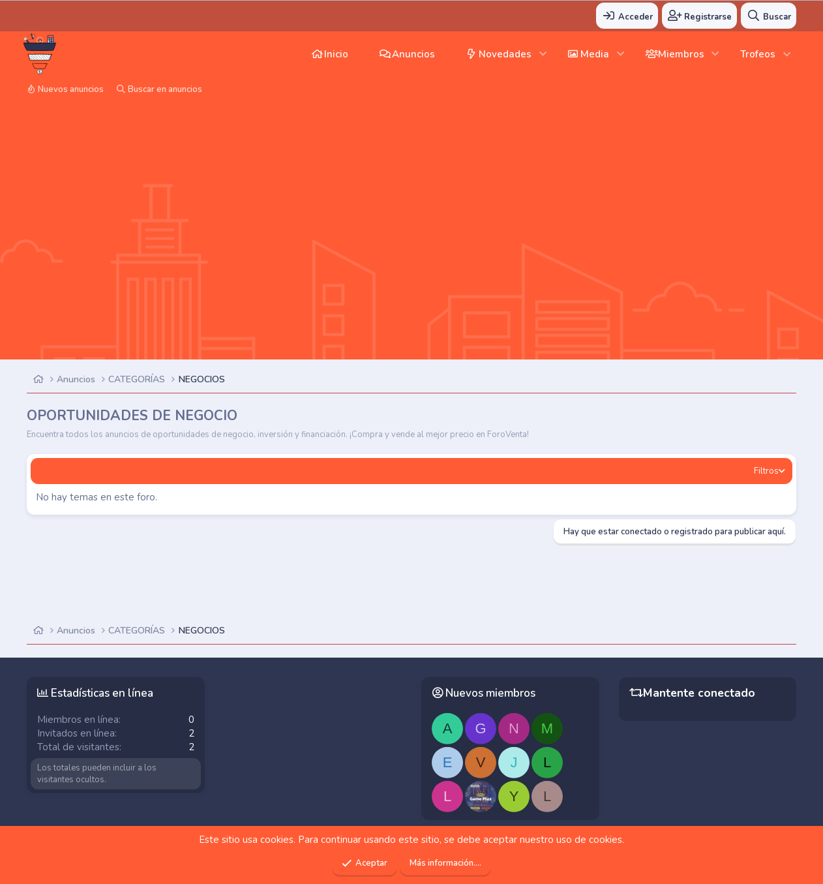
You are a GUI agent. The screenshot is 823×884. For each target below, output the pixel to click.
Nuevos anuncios (71, 89)
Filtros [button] (766, 471)
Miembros (681, 54)
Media (594, 54)
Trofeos (757, 54)
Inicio (336, 54)
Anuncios (413, 54)
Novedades (505, 54)
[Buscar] (768, 16)
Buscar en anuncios (165, 89)
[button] (542, 53)
